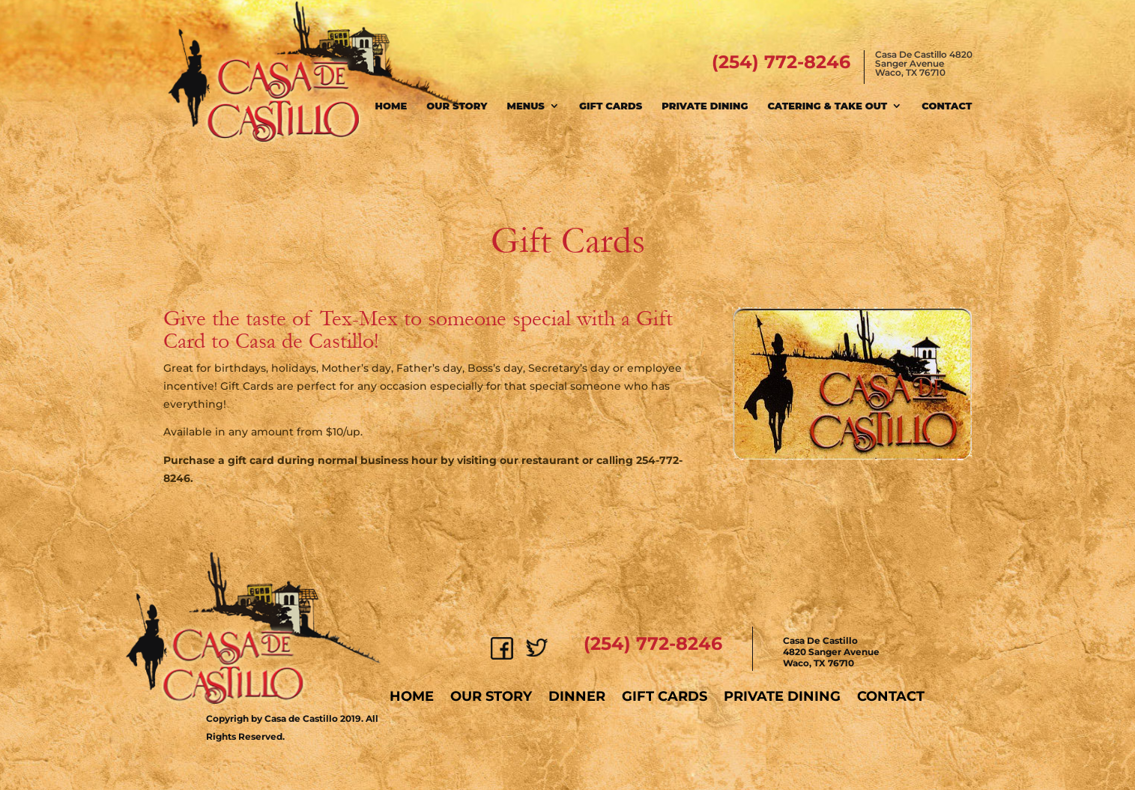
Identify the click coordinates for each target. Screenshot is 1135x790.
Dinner (576, 696)
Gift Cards (610, 106)
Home (391, 106)
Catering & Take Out (827, 106)
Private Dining (705, 106)
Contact (946, 106)
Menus (526, 106)
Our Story (456, 106)
